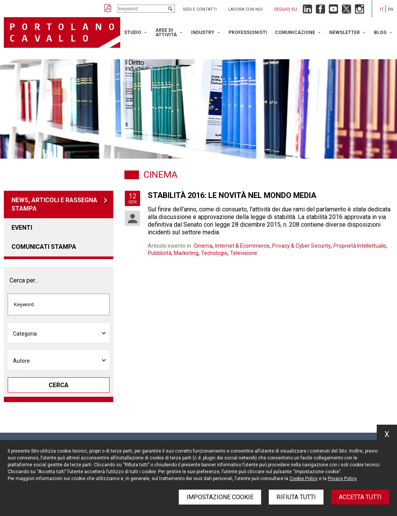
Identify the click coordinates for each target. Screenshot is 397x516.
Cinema (203, 246)
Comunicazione (295, 32)
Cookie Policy (303, 478)
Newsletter (344, 32)
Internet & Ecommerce (242, 246)
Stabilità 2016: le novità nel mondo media (232, 195)
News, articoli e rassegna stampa (54, 204)
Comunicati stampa (43, 246)
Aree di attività (166, 32)
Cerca (59, 385)
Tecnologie (214, 253)
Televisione (243, 253)
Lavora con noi (245, 9)
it (382, 9)
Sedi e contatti (200, 9)
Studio (132, 32)
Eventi (21, 227)
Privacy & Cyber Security (301, 246)
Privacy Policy (342, 478)
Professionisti (248, 32)
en (390, 9)
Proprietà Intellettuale (359, 246)
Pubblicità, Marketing (173, 253)
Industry (202, 32)
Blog (380, 32)
